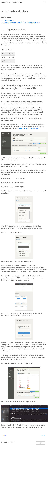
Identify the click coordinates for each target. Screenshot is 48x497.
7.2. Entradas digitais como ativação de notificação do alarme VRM (20, 22)
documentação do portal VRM (29, 128)
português (40, 443)
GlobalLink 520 (5, 2)
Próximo (42, 435)
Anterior (5, 435)
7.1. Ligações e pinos (7, 20)
